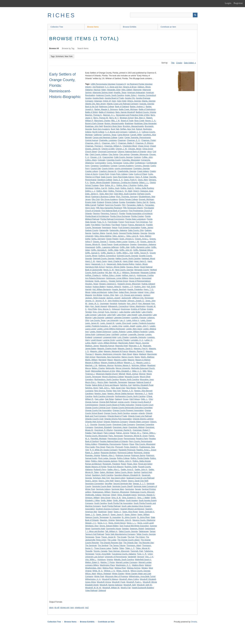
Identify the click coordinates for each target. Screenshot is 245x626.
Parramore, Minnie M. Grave (136, 436)
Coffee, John (147, 157)
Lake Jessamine (145, 315)
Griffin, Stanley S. (108, 253)
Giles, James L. (118, 236)
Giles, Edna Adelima (102, 236)
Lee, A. (122, 320)
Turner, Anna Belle (103, 554)
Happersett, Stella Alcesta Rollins (120, 264)
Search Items (82, 48)
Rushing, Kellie (131, 467)
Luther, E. (148, 340)
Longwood (97, 337)
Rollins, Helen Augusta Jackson (104, 461)
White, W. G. (97, 571)
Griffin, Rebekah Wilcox (143, 250)
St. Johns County (129, 517)
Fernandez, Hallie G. (135, 205)
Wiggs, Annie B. (123, 571)
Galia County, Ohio (136, 230)
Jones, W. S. (93, 303)
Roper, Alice (132, 464)
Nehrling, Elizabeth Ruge (143, 385)
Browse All (54, 48)
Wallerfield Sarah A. (143, 559)
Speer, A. (117, 512)
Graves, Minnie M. (92, 244)
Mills (144, 371)
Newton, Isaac (100, 393)
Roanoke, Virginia (92, 455)
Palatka (88, 433)
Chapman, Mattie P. (126, 143)
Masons (131, 360)
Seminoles (129, 489)
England (100, 202)
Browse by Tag (68, 48)
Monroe (142, 374)
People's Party (142, 438)
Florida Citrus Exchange (120, 216)
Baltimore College (106, 107)
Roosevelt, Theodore (111, 464)
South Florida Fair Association (120, 503)
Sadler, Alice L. (113, 469)
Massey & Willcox (92, 363)
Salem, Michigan (107, 472)
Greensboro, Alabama (147, 244)
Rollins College (123, 458)
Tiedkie (115, 548)
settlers (88, 492)
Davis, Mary (143, 180)
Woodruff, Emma (104, 582)
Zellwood (102, 590)
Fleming (96, 213)
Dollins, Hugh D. (127, 188)
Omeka (194, 622)
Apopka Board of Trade (114, 98)
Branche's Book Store (113, 126)
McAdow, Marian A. (123, 365)
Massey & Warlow (142, 360)
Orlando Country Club (94, 419)
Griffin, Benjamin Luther (140, 247)
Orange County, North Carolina (117, 413)
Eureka (122, 202)
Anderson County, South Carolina (110, 95)
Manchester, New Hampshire (108, 357)
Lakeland (109, 318)
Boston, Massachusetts (114, 123)
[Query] (164, 15)
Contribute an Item (168, 27)
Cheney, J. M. (121, 149)
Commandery (100, 163)
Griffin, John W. (125, 250)
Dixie (102, 185)
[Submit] (195, 15)
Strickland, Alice (91, 526)
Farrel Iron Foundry (113, 205)
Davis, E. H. (118, 180)
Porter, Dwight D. (131, 447)
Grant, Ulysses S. (126, 239)
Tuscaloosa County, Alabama (124, 554)
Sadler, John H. (141, 469)
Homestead (146, 278)
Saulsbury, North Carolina (102, 475)
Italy (116, 295)
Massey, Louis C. (143, 363)
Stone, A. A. (102, 523)
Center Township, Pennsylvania (137, 137)
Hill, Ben (108, 273)
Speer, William (143, 514)
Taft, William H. (111, 531)
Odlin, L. (144, 399)
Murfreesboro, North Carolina (106, 379)
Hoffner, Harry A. (129, 275)
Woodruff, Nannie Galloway (111, 585)
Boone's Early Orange (94, 123)
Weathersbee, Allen (93, 568)
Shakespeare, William (101, 492)
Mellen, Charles (98, 368)
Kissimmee (125, 309)
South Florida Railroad (111, 506)
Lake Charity (147, 312)
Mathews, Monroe (106, 365)
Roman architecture (93, 464)
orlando (141, 413)
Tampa (152, 531)
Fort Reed (116, 225)
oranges (134, 413)
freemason (106, 227)
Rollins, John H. (125, 461)
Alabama (88, 90)
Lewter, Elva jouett (123, 323)
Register (238, 3)
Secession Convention (94, 484)
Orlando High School (93, 422)
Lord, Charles (123, 337)
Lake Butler (136, 312)
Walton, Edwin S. (92, 562)
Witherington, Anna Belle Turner (142, 576)
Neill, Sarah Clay (118, 388)
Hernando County (141, 270)
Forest (121, 222)
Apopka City (130, 98)
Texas (97, 537)
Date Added (189, 63)
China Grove (147, 149)
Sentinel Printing (148, 489)
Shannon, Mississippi (120, 492)
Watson (148, 565)
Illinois (87, 292)
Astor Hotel (121, 101)
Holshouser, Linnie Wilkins (117, 278)
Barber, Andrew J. (137, 107)
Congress (95, 166)
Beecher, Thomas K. (93, 115)
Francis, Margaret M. (136, 225)
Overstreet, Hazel (120, 427)
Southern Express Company (107, 509)
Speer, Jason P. (117, 514)
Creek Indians (143, 171)
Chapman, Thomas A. (94, 146)
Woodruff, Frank (118, 582)
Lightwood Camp (103, 334)
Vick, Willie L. (90, 559)
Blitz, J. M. (115, 121)
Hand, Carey (101, 261)
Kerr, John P (132, 303)
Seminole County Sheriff (122, 486)
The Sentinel (103, 545)
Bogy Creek (139, 121)
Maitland (142, 354)
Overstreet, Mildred (136, 427)
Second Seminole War (122, 484)
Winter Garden (118, 574)
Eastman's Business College (103, 197)
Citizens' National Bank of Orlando (132, 152)
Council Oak (96, 168)
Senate (138, 489)
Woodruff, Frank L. (134, 582)
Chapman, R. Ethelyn (144, 143)
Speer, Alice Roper (130, 512)
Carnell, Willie (136, 135)
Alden (103, 90)
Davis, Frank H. (130, 180)
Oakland (118, 399)
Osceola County (104, 424)
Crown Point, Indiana (118, 174)
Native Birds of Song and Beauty (105, 385)
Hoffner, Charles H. (93, 275)
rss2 (87, 607)
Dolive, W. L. (110, 185)
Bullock (139, 129)
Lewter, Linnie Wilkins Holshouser (111, 329)
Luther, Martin (91, 343)
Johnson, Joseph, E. (135, 301)
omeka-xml (79, 607)
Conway (114, 166)
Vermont (140, 557)
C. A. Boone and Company (116, 132)
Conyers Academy (126, 166)
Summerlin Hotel (98, 529)
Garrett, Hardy (112, 233)
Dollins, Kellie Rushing (144, 188)
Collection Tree (56, 27)
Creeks (153, 171)
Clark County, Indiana (99, 154)
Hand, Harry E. (140, 261)
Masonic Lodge (120, 360)
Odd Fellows (134, 399)
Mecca (88, 368)
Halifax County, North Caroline (127, 258)
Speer (110, 512)
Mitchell (122, 374)
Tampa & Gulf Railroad (94, 534)
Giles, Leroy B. (132, 236)
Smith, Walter (106, 500)
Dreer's (136, 191)
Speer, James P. (103, 514)
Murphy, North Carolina (129, 379)
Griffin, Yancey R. (141, 253)
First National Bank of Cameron (115, 211)
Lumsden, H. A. (137, 340)
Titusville (88, 551)
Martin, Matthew (147, 357)
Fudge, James (147, 227)
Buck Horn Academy (101, 129)
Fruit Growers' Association (129, 227)
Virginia (110, 559)
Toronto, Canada (100, 551)
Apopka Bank (98, 98)
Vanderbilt (132, 557)
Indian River (113, 292)
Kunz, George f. (111, 312)
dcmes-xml (64, 607)
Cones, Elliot (128, 163)
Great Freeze (106, 244)
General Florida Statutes (129, 233)
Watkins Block (138, 565)
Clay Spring (113, 154)
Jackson (146, 295)
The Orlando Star (130, 543)
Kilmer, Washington (137, 306)
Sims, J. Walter (143, 498)
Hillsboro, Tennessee (130, 273)
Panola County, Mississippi (96, 436)
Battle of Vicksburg (106, 112)
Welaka (144, 568)
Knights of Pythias (138, 309)
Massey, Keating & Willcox (112, 363)
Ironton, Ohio (108, 295)
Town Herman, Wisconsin (118, 551)
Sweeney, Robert (137, 529)
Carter (120, 137)
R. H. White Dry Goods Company (104, 450)
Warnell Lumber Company (127, 562)
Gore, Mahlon (145, 236)
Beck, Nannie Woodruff (125, 112)
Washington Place (107, 565)
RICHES (61, 15)
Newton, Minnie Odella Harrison (120, 393)
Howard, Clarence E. (107, 284)
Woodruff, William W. (111, 588)
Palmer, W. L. (135, 433)
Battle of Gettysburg (147, 109)
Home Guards (135, 278)
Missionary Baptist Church (107, 374)
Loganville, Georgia (136, 334)
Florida (122, 213)
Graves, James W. (148, 242)
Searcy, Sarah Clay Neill (138, 481)
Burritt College (98, 132)
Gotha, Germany (98, 239)
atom (51, 607)
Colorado (101, 160)
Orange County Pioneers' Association (128, 410)
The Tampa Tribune (117, 545)
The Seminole (91, 545)
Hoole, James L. (101, 281)
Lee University (112, 320)
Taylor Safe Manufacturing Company (120, 534)
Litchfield (115, 334)
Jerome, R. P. (101, 301)
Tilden (121, 548)
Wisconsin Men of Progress (116, 576)
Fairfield (100, 205)
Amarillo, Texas (120, 92)
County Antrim (108, 168)
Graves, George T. (100, 242)
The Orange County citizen (128, 540)
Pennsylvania (129, 438)
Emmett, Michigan (146, 199)
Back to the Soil (91, 107)
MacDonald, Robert (126, 343)
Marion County (127, 357)
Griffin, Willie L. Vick (124, 253)
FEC (124, 205)
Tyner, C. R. (142, 554)
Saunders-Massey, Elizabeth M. (127, 475)
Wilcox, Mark (90, 574)
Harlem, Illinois (141, 264)
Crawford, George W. (108, 171)
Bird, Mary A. (140, 118)
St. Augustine (115, 517)
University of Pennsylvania (116, 557)
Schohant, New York (101, 478)
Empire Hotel (90, 202)
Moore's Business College (113, 377)
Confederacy (140, 163)
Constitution (105, 166)
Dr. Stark (128, 191)
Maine (135, 354)
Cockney (137, 157)
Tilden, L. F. (130, 548)
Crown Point (104, 174)
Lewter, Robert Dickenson (100, 332)
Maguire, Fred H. (141, 348)
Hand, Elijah (128, 261)
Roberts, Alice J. (108, 455)
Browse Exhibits (129, 27)
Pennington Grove (115, 438)
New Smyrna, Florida (103, 391)
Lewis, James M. (92, 323)
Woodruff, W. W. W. (93, 588)
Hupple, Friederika (134, 289)
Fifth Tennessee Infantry (133, 208)
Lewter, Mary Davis (134, 329)
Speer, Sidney (130, 514)
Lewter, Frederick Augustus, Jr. (98, 326)
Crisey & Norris (91, 174)
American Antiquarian (136, 92)
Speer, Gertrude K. (147, 512)
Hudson (88, 287)
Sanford (137, 472)
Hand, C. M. (90, 261)
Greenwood (90, 247)
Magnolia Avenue (107, 346)
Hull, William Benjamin (101, 289)
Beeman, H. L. (109, 115)
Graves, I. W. (133, 242)
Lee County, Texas (97, 320)
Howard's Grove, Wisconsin (129, 284)
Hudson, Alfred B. (114, 287)
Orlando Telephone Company (115, 422)
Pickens (125, 444)
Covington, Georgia (141, 168)
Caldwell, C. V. (135, 132)
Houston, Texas (91, 284)
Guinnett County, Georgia (127, 256)
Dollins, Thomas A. (116, 191)
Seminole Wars (117, 489)
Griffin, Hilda (113, 250)
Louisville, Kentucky (138, 337)
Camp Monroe (123, 135)
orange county (124, 402)
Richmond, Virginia (142, 453)
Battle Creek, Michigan (128, 109)
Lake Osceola (98, 318)
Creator (179, 63)
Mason (110, 360)
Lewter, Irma (117, 326)
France (124, 225)
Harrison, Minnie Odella (115, 267)
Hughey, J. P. (127, 287)
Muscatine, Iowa (147, 379)
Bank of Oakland (122, 107)
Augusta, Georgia (146, 104)
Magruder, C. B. (135, 346)
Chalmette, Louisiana (108, 140)
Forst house (130, 222)
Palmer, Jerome (122, 433)
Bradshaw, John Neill (94, 126)
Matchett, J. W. (91, 365)
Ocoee (125, 399)
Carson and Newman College (105, 137)
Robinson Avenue (123, 455)
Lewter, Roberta (118, 332)
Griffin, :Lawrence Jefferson (107, 247)
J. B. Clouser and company (131, 295)
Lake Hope (121, 315)
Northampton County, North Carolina (130, 396)
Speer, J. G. (90, 514)
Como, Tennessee (114, 163)
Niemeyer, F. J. (141, 393)
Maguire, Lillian (96, 351)
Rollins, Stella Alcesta (142, 461)
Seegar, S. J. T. (139, 484)
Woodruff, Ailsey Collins (129, 579)
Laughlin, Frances (138, 318)
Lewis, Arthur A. (132, 320)
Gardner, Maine (98, 233)
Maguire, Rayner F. (137, 351)
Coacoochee (107, 157)
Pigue (131, 444)
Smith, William (119, 500)
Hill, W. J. (117, 273)
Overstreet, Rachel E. (123, 430)
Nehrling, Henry (91, 388)
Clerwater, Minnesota (139, 154)
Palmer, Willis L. (149, 433)
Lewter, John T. (142, 326)
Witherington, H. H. (93, 579)
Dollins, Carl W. (100, 188)
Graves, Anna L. (141, 239)
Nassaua (131, 382)
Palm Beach (97, 433)
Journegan (104, 303)
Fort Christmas (142, 222)
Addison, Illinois (144, 87)
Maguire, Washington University (108, 354)
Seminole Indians (103, 489)
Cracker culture (91, 171)
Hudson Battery (99, 287)
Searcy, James (91, 481)
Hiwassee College (147, 273)
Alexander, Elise (113, 90)
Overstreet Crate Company (123, 424)
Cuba (130, 174)
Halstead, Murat (148, 258)
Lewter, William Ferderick (137, 332)
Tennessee (89, 537)
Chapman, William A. (113, 146)
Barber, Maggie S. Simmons (106, 109)
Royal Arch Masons (115, 467)
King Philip (92, 309)
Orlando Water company (139, 422)
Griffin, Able (125, 247)
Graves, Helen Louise (118, 242)
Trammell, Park (136, 551)
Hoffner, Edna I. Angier (111, 275)
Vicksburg (101, 559)
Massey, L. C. (129, 363)
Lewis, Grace (145, 320)
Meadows (151, 365)
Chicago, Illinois (134, 149)
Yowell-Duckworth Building (143, 588)
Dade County (106, 177)
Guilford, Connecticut (107, 256)
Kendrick (113, 303)
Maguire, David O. (125, 348)
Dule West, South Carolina (125, 194)
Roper (123, 464)
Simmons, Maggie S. (146, 495)
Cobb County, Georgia (123, 157)
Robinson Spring (138, 455)
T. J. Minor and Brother (94, 531)
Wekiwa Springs (133, 568)
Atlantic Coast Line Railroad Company (122, 104)
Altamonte (137, 90)
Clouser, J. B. (95, 157)
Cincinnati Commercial (107, 152)
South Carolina (100, 503)
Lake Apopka (124, 312)
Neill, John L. (104, 388)
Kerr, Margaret (144, 303)
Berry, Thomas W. (100, 118)
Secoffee (108, 484)
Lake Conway (91, 315)
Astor (114, 101)
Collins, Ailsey (91, 160)
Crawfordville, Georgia (127, 171)
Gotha (87, 239)
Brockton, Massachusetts (133, 126)
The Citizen (140, 537)
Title (173, 63)
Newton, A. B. (127, 391)
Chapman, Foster (148, 140)
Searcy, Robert (121, 481)
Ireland (140, 292)
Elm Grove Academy (109, 199)
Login (228, 3)
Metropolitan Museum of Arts (103, 371)
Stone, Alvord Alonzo (117, 523)
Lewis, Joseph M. (107, 323)
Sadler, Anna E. (127, 469)
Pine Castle (90, 447)
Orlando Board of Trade (117, 416)
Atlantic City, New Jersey (95, 104)
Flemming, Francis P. (109, 213)
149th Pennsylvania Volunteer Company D (108, 84)
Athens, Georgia (134, 101)
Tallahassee (144, 531)
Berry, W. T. (114, 118)
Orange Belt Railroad (108, 402)
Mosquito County (132, 377)
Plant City (110, 447)
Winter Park (99, 576)
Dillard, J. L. (144, 182)
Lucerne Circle (109, 340)
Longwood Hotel (109, 337)
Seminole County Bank (101, 486)
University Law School (94, 557)
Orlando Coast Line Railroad (140, 416)
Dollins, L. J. (90, 191)
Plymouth (119, 447)
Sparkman (102, 512)
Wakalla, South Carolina (124, 559)
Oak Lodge (99, 399)
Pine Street (100, 447)
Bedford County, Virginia (146, 112)
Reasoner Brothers (108, 453)
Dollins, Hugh (113, 188)
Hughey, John (140, 287)
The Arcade (121, 537)
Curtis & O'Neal (140, 174)
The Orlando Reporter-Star (111, 543)
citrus (149, 152)
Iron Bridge (97, 295)
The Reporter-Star (146, 543)
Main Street (127, 354)
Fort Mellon (95, 225)
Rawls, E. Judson (92, 453)
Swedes (125, 529)
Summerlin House (113, 529)
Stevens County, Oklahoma (143, 520)
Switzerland (150, 529)
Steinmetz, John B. (123, 520)
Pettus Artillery (91, 444)
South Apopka (132, 500)
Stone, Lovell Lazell (145, 523)
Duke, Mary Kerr (106, 194)
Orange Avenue (91, 402)
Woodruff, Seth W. (144, 585)
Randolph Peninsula (127, 450)
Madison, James (92, 346)
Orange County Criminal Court (97, 408)
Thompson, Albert (133, 545)
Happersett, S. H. (98, 264)
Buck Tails (115, 129)
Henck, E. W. (108, 270)
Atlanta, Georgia (148, 101)
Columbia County (113, 160)
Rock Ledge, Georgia (107, 458)
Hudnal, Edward (148, 284)
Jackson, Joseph (113, 298)
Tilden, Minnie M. (143, 548)
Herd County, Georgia (124, 270)
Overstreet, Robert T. (141, 430)
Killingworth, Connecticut (118, 306)
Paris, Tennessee (115, 436)
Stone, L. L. (131, 523)
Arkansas (98, 101)
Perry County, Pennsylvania (140, 441)
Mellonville (110, 368)
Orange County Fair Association (98, 410)
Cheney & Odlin (108, 149)
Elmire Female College (128, 199)
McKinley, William (139, 365)
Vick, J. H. (149, 557)
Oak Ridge (109, 399)
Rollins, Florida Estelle (139, 458)
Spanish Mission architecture (132, 509)
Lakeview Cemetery (122, 318)
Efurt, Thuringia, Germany (127, 197)
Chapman (122, 140)
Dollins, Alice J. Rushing (126, 185)
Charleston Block (130, 146)
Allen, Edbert (126, 90)
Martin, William (91, 360)
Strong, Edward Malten (108, 526)
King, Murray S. (104, 309)
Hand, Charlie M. (115, 261)
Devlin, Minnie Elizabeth (100, 182)
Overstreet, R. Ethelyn (103, 430)
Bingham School (126, 118)
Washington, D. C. (123, 565)
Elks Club (96, 199)
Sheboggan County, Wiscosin (142, 492)
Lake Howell (132, 315)
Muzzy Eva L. (90, 382)
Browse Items (93, 27)
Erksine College (111, 202)
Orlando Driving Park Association (118, 419)
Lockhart (123, 334)
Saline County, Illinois (123, 472)
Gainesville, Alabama (118, 230)
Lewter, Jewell (129, 326)
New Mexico (131, 388)
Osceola (93, 424)
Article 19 (107, 101)
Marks (137, 357)
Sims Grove (105, 498)
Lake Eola (102, 315)
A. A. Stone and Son (113, 87)
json (72, 607)
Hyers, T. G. (148, 289)
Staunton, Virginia (107, 520)
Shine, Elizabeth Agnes (126, 495)
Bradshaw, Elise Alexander (145, 123)
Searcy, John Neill (105, 481)
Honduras (89, 281)
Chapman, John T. (109, 143)
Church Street (91, 152)
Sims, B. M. (116, 498)
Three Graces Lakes (102, 548)
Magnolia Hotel (121, 346)
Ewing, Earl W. (143, 202)
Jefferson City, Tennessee (142, 298)
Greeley (133, 244)
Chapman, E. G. (133, 140)
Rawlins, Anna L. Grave (146, 450)
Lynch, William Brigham (107, 343)
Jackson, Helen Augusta (95, 298)
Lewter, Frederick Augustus (143, 323)
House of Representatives (139, 281)
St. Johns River (143, 517)
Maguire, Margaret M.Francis (116, 351)
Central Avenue (91, 140)
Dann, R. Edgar (141, 177)
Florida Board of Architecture (97, 216)
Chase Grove (143, 146)
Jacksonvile (126, 298)
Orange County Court (144, 405)
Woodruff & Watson (110, 579)
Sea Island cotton (118, 478)
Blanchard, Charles (102, 121)
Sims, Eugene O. (129, 498)
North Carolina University (103, 396)
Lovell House (96, 340)
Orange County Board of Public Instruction (116, 405)
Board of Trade (127, 121)
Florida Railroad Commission (112, 219)
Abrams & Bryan (130, 87)
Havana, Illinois (132, 267)
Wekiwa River (120, 568)
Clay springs (124, 154)
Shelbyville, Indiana (93, 495)
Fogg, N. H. (102, 222)
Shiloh (113, 495)
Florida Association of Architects (139, 213)
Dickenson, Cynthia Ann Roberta (124, 182)
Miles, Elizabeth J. (123, 371)
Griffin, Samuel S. (92, 253)
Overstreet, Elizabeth (103, 427)
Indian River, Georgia (128, 292)
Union (150, 554)
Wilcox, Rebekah (104, 574)
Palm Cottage (109, 433)
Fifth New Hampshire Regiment (109, 208)
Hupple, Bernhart (119, 289)
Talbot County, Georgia (128, 531)
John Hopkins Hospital (117, 301)
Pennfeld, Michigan (99, 438)
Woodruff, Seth (129, 585)
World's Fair (126, 588)
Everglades (130, 202)
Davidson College (104, 180)
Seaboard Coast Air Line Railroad (140, 478)
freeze (114, 227)
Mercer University (123, 368)
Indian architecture (99, 292)
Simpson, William (92, 498)
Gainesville (103, 230)
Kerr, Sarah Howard (98, 306)
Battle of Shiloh (91, 112)
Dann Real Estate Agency (123, 177)
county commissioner (123, 168)
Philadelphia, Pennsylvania (109, 444)
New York (117, 391)
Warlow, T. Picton (107, 562)
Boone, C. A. (150, 121)
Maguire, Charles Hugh (107, 348)
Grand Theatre (112, 239)
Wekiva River (107, 568)
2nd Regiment (98, 87)
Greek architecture (121, 244)
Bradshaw (129, 123)
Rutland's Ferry (100, 469)
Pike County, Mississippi (145, 444)
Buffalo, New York (127, 129)
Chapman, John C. (93, 143)
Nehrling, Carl (125, 385)
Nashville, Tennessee (118, 382)
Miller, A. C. (137, 371)
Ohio (151, 399)
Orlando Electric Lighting (143, 419)
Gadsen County (91, 230)
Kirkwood (116, 309)
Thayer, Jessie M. (108, 537)
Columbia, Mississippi (131, 160)
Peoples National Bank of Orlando (114, 441)
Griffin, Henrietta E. (99, 250)
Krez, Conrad (98, 312)
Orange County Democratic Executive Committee (131, 408)
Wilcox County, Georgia (140, 571)
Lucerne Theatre (123, 340)
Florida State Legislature (135, 219)
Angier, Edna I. (131, 95)
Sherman (106, 495)
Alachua (96, 90)
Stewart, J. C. (90, 523)
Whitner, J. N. (109, 571)
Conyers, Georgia (142, 166)
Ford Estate (112, 222)
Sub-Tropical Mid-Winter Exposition (134, 526)
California (98, 135)
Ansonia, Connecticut (147, 95)
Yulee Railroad (91, 590)
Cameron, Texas (109, 135)
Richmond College (125, 453)
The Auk (131, 537)
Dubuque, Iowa (146, 191)
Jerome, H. (89, 301)
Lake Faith (111, 315)
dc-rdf (56, 607)
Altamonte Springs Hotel (102, 92)
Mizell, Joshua (132, 374)
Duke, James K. (91, 194)
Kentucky (122, 303)
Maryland (102, 360)
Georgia (143, 233)
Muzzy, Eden (103, 382)
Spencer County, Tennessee (97, 517)
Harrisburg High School (95, 267)
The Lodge (111, 540)
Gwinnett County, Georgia (103, 258)
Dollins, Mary (101, 191)
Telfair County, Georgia (145, 534)
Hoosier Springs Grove (118, 281)
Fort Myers (106, 225)
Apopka (88, 98)
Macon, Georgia (142, 343)
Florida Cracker (137, 216)
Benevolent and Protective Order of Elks (133, 115)
